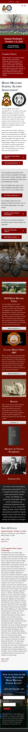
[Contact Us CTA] (14, 457)
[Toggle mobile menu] (25, 5)
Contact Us (14, 478)
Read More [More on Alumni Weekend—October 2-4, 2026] (4, 541)
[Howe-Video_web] (14, 333)
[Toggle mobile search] (22, 5)
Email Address (7, 701)
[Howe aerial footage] (14, 282)
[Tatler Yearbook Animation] (14, 426)
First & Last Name (8, 694)
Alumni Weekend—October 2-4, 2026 (13, 531)
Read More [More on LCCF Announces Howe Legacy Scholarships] (4, 661)
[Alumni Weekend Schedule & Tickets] (14, 46)
